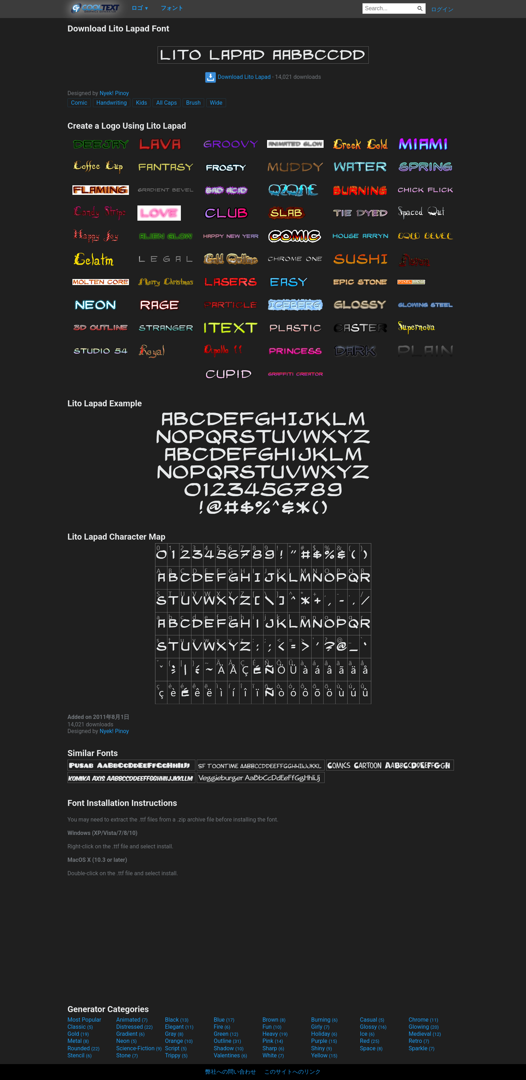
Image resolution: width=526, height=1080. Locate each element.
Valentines (230, 1055)
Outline (227, 1041)
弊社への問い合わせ (230, 1071)
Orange (179, 1041)
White (273, 1055)
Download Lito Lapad (238, 77)
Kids (141, 102)
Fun (272, 1026)
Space (371, 1048)
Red (369, 1041)
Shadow (229, 1048)
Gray (174, 1033)
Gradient (130, 1033)
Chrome (423, 1019)
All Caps (166, 102)
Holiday (324, 1033)
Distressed (134, 1026)
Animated (132, 1019)
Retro (419, 1041)
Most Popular (84, 1019)
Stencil (79, 1055)
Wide (216, 102)
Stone (127, 1055)
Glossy (373, 1026)
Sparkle (422, 1048)
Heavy (275, 1033)
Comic (79, 102)
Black (177, 1019)
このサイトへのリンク (292, 1071)
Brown (273, 1019)
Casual (372, 1019)
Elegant (179, 1026)
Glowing (424, 1026)
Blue (224, 1019)
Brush (193, 102)
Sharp (273, 1048)
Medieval (425, 1033)
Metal (78, 1041)
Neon (126, 1041)
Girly (320, 1026)
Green (226, 1033)
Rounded (83, 1048)
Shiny (321, 1048)
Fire (222, 1026)
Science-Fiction (139, 1048)
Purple (324, 1041)
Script (176, 1048)
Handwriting (111, 102)
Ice (367, 1033)
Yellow (324, 1055)
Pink (272, 1041)
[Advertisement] (33, 129)
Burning (324, 1019)
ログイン (442, 9)
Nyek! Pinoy (114, 93)
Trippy (176, 1055)
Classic (80, 1026)
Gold (78, 1033)
